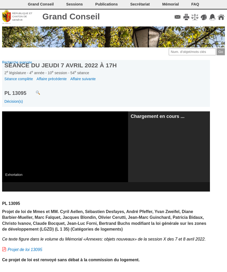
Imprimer (186, 17)
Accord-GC (212, 17)
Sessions (74, 4)
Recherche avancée (17, 62)
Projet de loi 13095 (25, 249)
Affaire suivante (83, 79)
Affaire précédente (51, 79)
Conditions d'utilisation (195, 17)
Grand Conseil (71, 16)
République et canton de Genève (22, 16)
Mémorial (170, 4)
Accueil (221, 17)
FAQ (195, 4)
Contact (177, 17)
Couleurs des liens (204, 17)
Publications (106, 4)
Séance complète (18, 79)
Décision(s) (13, 101)
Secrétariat (140, 4)
